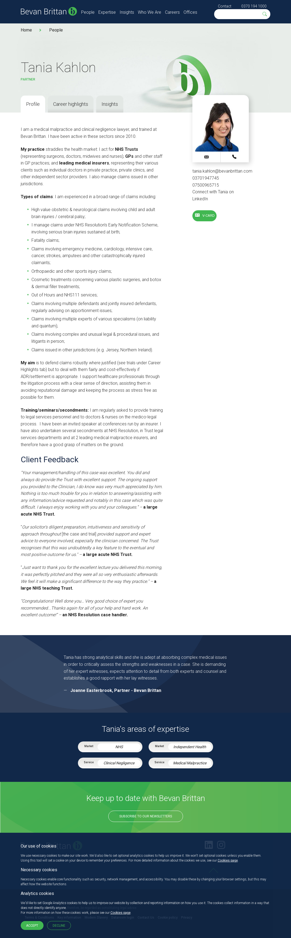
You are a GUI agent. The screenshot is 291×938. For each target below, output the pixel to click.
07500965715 (205, 185)
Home (26, 30)
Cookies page (228, 860)
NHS (119, 747)
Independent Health (189, 747)
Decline (59, 926)
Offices (190, 12)
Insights (127, 12)
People (88, 12)
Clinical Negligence (118, 763)
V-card (208, 216)
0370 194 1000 (254, 6)
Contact (224, 6)
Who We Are (149, 12)
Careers (172, 12)
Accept (32, 926)
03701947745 (205, 178)
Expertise (107, 12)
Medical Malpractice (189, 763)
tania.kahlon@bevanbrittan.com (222, 171)
